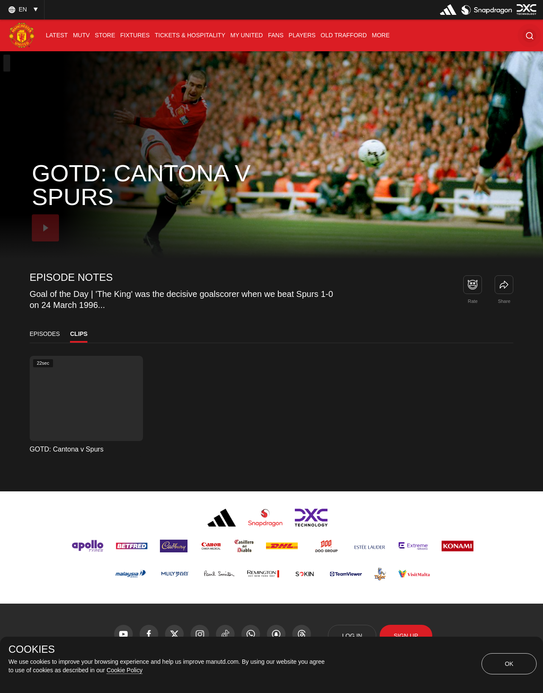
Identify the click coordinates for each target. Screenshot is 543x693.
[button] (529, 35)
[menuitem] (56, 35)
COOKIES (31, 649)
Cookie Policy (124, 670)
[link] (504, 284)
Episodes (45, 333)
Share (504, 301)
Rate (473, 301)
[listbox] (22, 9)
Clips (78, 333)
